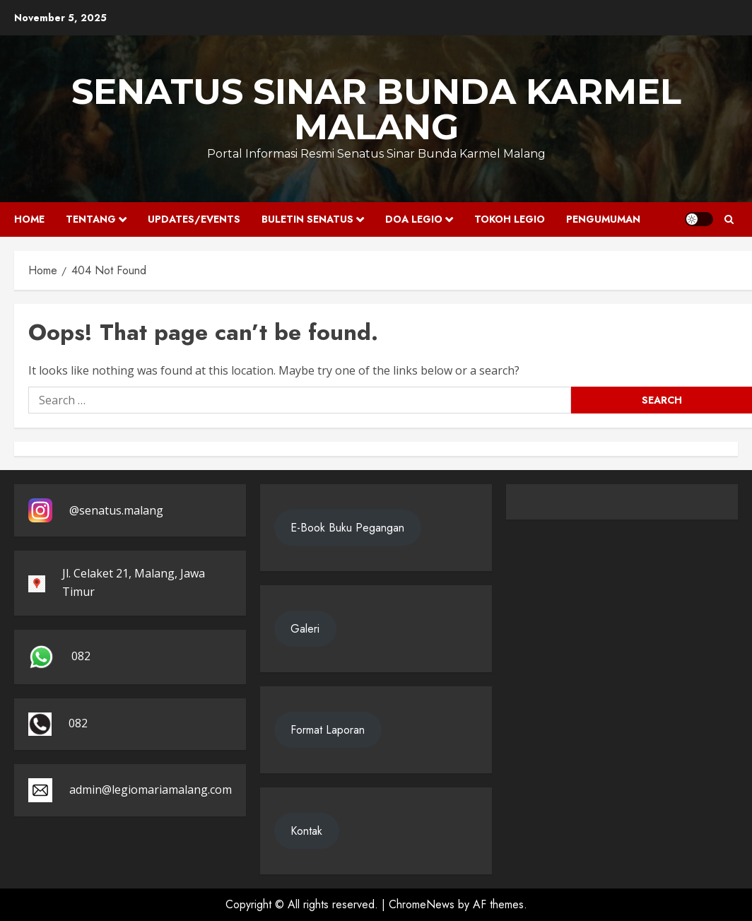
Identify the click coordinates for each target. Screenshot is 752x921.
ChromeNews (421, 904)
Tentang (91, 219)
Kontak (306, 831)
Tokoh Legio (509, 219)
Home (29, 219)
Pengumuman (603, 219)
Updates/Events (194, 219)
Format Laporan (327, 730)
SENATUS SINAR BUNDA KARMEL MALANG (376, 109)
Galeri (304, 629)
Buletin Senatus (307, 219)
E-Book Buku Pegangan (347, 528)
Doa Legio (413, 219)
